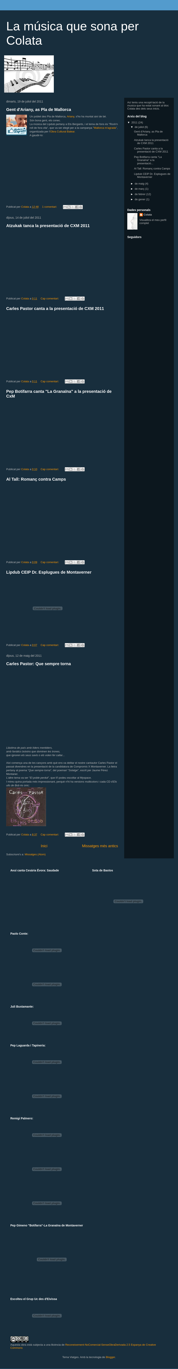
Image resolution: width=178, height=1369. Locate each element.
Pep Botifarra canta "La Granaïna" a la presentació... (148, 160)
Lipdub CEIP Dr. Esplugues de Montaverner (48, 572)
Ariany (70, 116)
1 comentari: (50, 206)
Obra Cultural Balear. (62, 131)
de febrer (140, 194)
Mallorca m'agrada (105, 127)
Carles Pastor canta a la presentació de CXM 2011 (55, 308)
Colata (148, 214)
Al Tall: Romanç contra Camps (36, 479)
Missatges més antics (100, 846)
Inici (44, 846)
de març (140, 188)
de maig (140, 183)
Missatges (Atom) (35, 854)
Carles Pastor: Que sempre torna (38, 663)
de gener (140, 199)
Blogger (110, 1357)
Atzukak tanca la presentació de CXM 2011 (48, 225)
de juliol (140, 127)
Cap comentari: (50, 298)
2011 (134, 122)
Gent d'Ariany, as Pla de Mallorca (38, 109)
